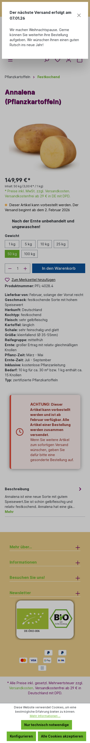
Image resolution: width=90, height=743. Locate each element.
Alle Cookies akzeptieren (62, 736)
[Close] (79, 15)
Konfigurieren (21, 736)
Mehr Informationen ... (45, 716)
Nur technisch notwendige (46, 725)
